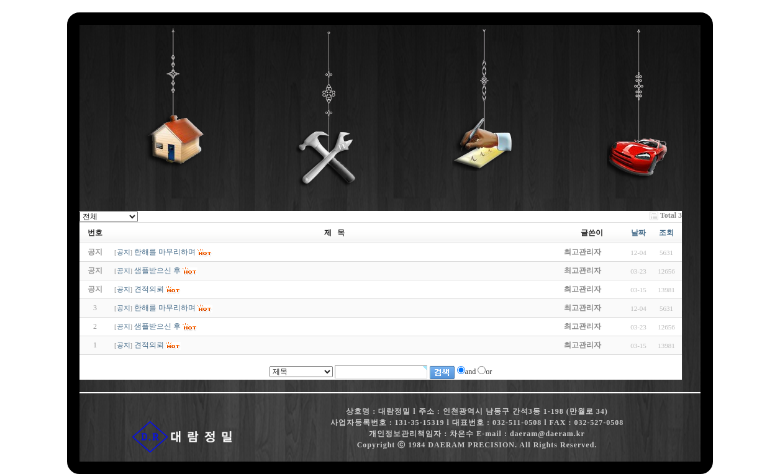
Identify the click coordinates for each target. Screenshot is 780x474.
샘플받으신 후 (157, 326)
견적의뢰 (149, 345)
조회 (666, 232)
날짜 (638, 232)
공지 (123, 252)
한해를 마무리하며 (165, 307)
